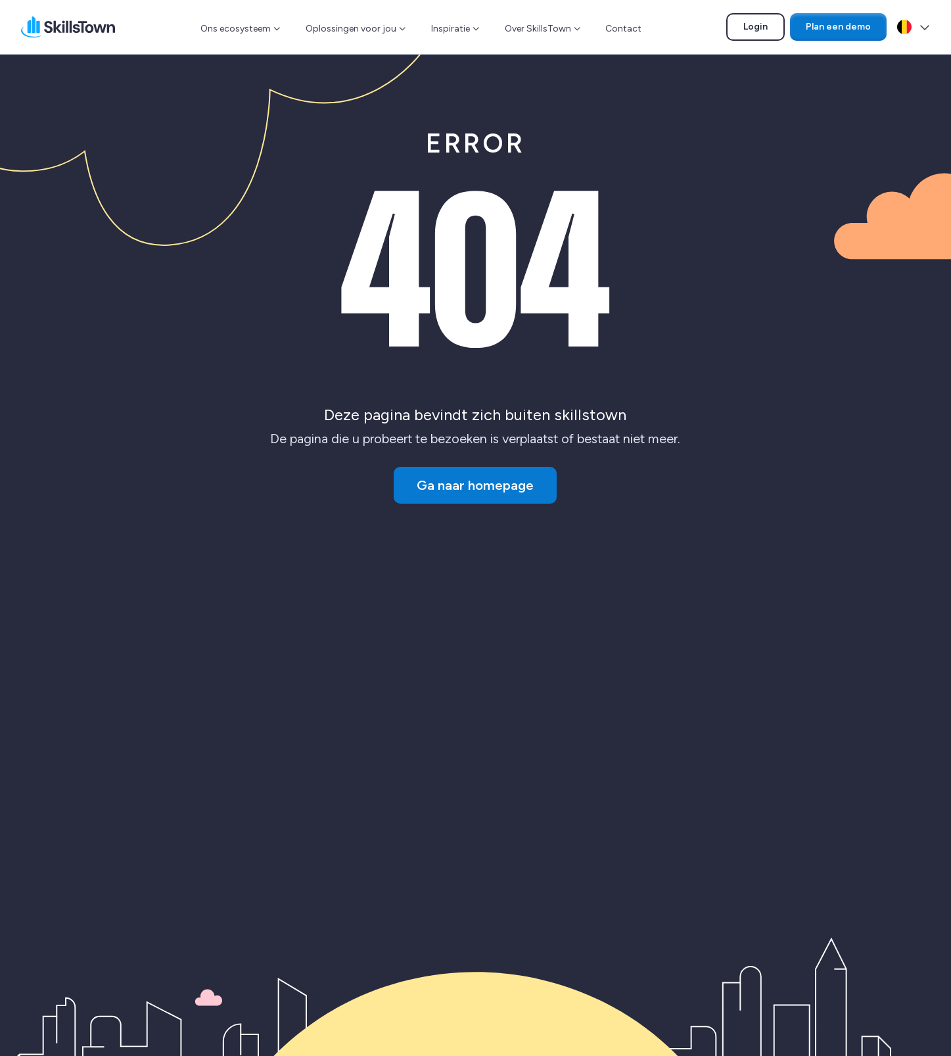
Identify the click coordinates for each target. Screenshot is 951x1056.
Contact (623, 28)
